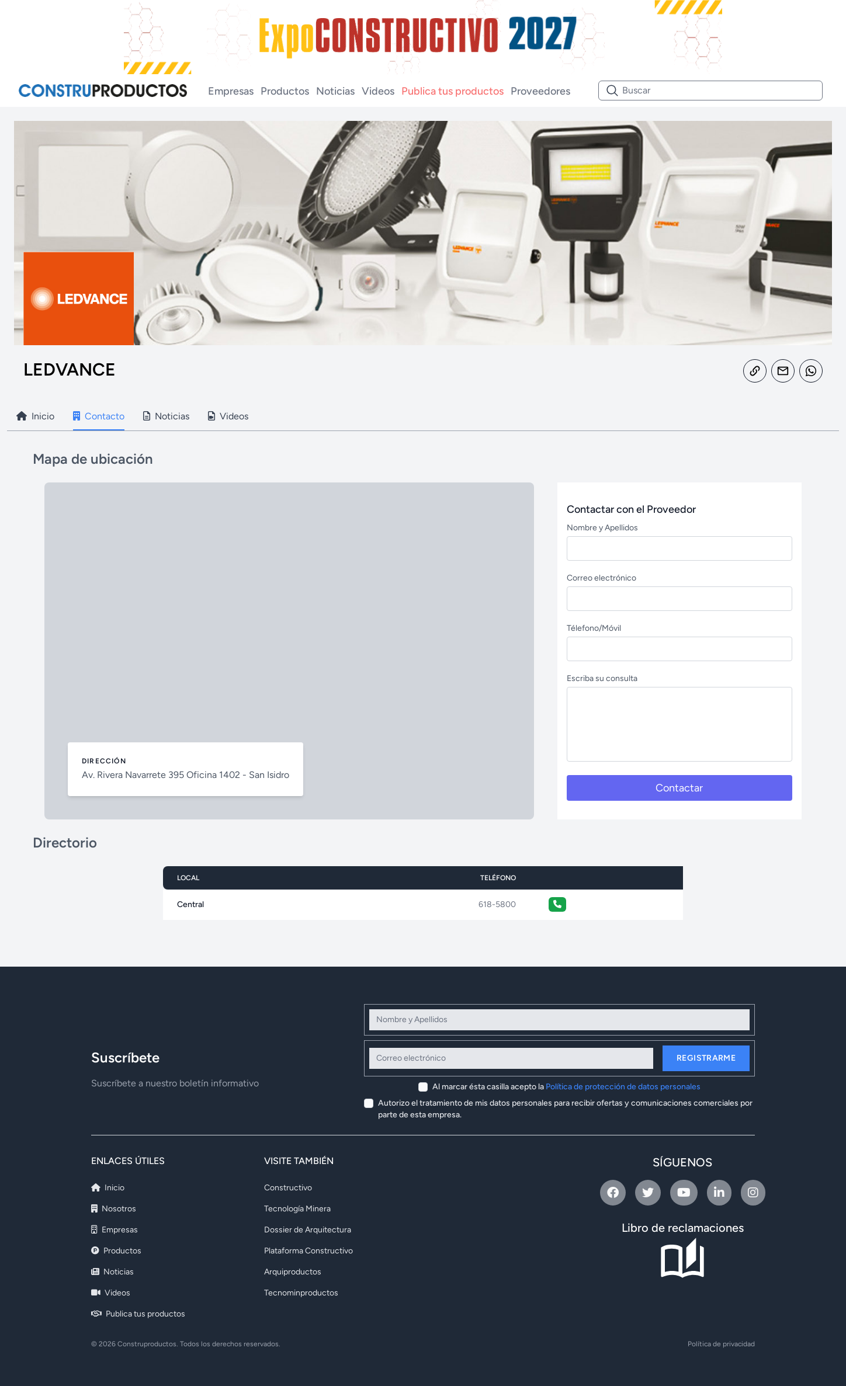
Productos (285, 91)
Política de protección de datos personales (623, 1087)
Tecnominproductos (301, 1293)
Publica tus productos (452, 91)
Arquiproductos (292, 1272)
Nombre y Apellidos (602, 528)
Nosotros (113, 1209)
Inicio (107, 1188)
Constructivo (288, 1188)
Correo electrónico (601, 578)
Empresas (231, 91)
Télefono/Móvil (594, 628)
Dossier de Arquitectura (307, 1230)
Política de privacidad (721, 1344)
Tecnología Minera (297, 1209)
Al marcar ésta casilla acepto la (566, 1087)
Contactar (679, 787)
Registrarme (706, 1058)
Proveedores (540, 91)
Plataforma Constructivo (308, 1251)
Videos (378, 91)
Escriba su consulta (602, 678)
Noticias (335, 91)
